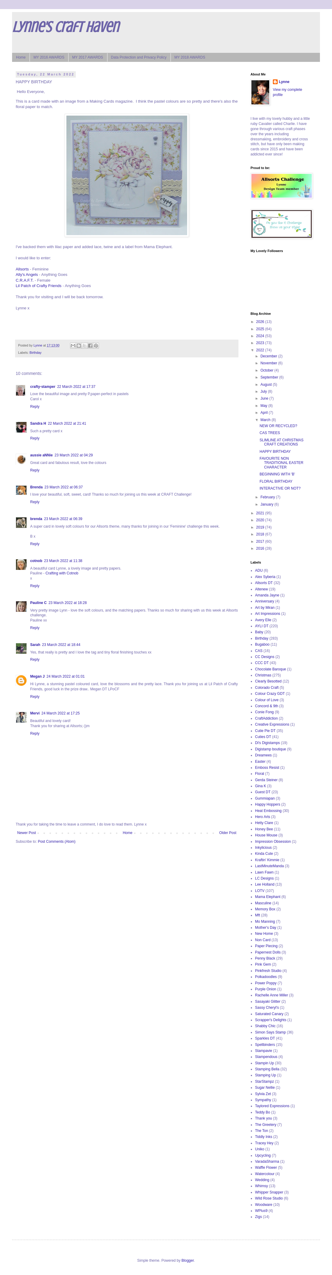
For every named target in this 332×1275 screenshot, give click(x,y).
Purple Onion (265, 989)
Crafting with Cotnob (62, 573)
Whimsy (261, 1186)
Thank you (263, 1118)
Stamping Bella (267, 1069)
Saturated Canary (269, 1014)
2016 (260, 548)
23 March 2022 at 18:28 (68, 603)
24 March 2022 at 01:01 (65, 676)
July (264, 391)
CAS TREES (270, 433)
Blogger (187, 1260)
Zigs (258, 1217)
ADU (259, 570)
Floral (259, 774)
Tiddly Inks (263, 1137)
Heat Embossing (268, 811)
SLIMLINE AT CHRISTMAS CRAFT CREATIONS (282, 442)
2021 (260, 513)
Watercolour (264, 1174)
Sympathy (263, 1100)
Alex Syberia (265, 577)
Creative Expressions (272, 724)
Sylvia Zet (263, 1094)
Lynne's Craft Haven (65, 27)
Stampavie (263, 1051)
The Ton (261, 1131)
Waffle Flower (266, 1167)
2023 (260, 343)
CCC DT (262, 663)
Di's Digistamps (267, 743)
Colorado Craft (267, 687)
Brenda (36, 487)
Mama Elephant (267, 897)
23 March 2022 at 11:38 (63, 561)
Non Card (262, 940)
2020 (260, 520)
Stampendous (266, 1057)
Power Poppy (265, 983)
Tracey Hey (264, 1143)
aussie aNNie (41, 455)
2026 (260, 322)
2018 (260, 534)
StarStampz (264, 1081)
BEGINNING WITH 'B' (277, 474)
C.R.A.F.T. (25, 280)
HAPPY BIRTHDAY (275, 451)
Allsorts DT (264, 583)
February (268, 497)
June (264, 398)
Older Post (227, 833)
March (266, 420)
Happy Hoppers (267, 804)
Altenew (261, 589)
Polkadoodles (266, 977)
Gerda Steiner (266, 780)
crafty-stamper (42, 387)
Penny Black (265, 958)
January (267, 504)
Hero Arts (262, 817)
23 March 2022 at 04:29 (74, 455)
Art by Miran (265, 608)
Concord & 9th (266, 706)
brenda (36, 519)
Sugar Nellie (265, 1087)
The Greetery (265, 1125)
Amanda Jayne (267, 595)
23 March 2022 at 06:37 (63, 487)
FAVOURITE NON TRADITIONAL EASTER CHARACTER (281, 462)
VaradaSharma (267, 1161)
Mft (257, 915)
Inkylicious (263, 847)
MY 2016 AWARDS (49, 57)
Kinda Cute (264, 854)
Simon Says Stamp (270, 1032)
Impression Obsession (273, 841)
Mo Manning (265, 921)
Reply (35, 406)
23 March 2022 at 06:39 (63, 519)
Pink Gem (263, 964)
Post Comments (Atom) (56, 841)
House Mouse (266, 835)
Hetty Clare (264, 823)
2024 (260, 336)
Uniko (259, 1149)
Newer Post (26, 833)
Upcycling (263, 1155)
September (269, 377)
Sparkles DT (265, 1038)
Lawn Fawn (264, 872)
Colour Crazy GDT (270, 694)
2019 (260, 527)
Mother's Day (265, 927)
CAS (259, 651)
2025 (260, 329)
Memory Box (265, 909)
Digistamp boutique (270, 749)
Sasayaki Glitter (267, 1001)
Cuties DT (263, 737)
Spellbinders (265, 1045)
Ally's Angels (27, 274)
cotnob (36, 561)
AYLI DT (261, 626)
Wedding (262, 1180)
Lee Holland (264, 884)
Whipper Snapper (269, 1192)
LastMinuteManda (269, 866)
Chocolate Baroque (270, 669)
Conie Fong (264, 712)
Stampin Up (264, 1063)
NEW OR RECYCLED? (278, 426)
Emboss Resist (267, 767)
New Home (264, 933)
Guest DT (262, 792)
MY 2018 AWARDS (189, 57)
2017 (260, 541)
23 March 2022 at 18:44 (61, 645)
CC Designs (264, 657)
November (269, 363)
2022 (260, 350)
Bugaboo (262, 644)
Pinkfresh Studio (268, 971)
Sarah (35, 645)
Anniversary (264, 601)
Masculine (263, 903)
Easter (260, 761)
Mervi (35, 713)
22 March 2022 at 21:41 (67, 423)
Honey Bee (264, 829)
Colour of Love (267, 700)
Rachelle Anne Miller (271, 995)
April (264, 413)
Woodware (263, 1205)
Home (21, 57)
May (264, 406)
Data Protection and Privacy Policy (139, 57)
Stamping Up (265, 1075)
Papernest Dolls (268, 952)
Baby (259, 632)
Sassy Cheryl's (267, 1007)
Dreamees (263, 755)
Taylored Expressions (272, 1106)
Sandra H (38, 423)
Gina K (260, 786)
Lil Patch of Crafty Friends (39, 285)
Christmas (263, 675)
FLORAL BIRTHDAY (276, 481)
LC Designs (264, 878)
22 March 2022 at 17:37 (76, 387)
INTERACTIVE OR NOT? (280, 488)
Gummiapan (265, 798)
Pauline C (38, 603)
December (269, 356)
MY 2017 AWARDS (87, 57)
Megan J (37, 676)
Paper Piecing (266, 946)
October (267, 370)
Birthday (36, 352)
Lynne (284, 82)
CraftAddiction (266, 718)
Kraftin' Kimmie (267, 860)
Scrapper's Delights (270, 1020)
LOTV (259, 891)
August (266, 384)
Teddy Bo (262, 1112)
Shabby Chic (265, 1026)
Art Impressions (267, 614)
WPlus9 (261, 1211)
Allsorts (22, 269)
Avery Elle (263, 620)
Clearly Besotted (268, 681)
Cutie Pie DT (265, 731)
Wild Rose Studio (269, 1198)
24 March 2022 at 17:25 (60, 713)
